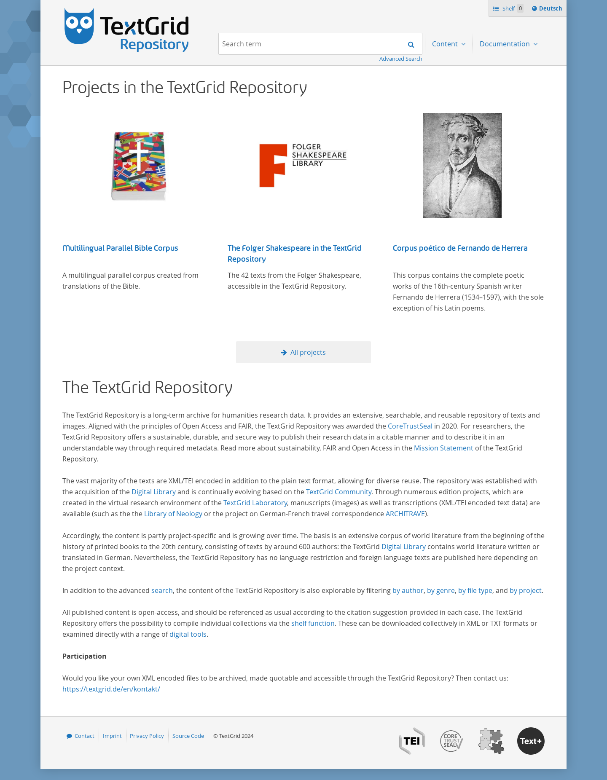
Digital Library (154, 491)
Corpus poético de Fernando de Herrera (460, 248)
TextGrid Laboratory (255, 502)
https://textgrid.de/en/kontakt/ (111, 689)
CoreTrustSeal (410, 426)
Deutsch (551, 10)
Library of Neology (173, 513)
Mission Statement (443, 448)
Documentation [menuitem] (506, 43)
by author (408, 590)
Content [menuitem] (445, 43)
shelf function (313, 623)
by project (526, 590)
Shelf (512, 8)
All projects (308, 352)
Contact (84, 736)
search (162, 590)
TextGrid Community (338, 491)
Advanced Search (400, 58)
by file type (475, 590)
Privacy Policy (147, 736)
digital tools (188, 634)
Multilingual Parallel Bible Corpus (120, 248)
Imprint (112, 736)
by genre (441, 590)
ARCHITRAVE (405, 513)
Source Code (188, 736)
